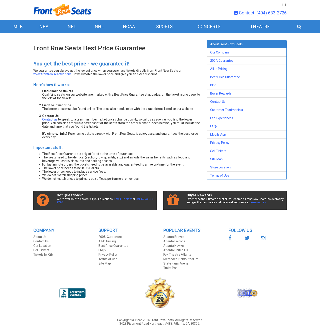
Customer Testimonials (226, 110)
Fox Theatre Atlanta (177, 254)
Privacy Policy (219, 142)
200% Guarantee (222, 60)
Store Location (220, 167)
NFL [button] (72, 26)
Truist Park (170, 268)
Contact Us (218, 101)
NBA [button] (43, 26)
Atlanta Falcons (174, 241)
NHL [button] (99, 26)
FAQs (214, 126)
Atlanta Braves (173, 237)
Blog (213, 85)
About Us (39, 237)
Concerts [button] (209, 26)
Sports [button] (164, 26)
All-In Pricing (219, 69)
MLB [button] (18, 26)
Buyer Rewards (221, 93)
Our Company (220, 52)
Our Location (42, 245)
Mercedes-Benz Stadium (180, 259)
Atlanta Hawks (173, 245)
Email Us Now (123, 199)
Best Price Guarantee (225, 77)
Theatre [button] (260, 26)
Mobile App (218, 134)
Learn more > (258, 202)
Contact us (49, 119)
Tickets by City (43, 254)
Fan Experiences (221, 118)
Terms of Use (219, 175)
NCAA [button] (129, 26)
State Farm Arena (175, 263)
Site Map (216, 159)
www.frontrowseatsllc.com (52, 74)
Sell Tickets (218, 151)
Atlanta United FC (175, 250)
